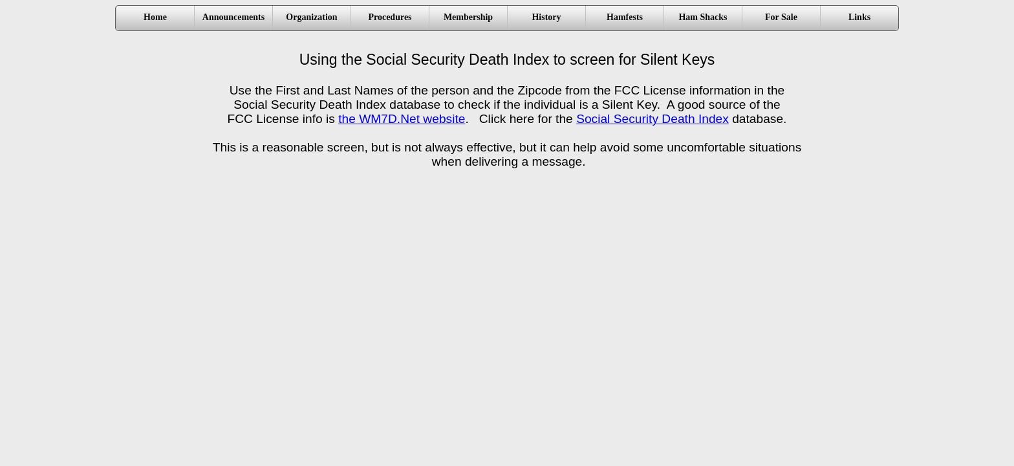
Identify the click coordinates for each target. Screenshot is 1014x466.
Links (859, 17)
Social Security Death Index (652, 119)
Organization (311, 17)
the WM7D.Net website (401, 119)
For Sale (781, 17)
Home (155, 17)
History (546, 17)
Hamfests (625, 17)
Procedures (389, 17)
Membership (468, 17)
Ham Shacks (702, 17)
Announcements (233, 17)
